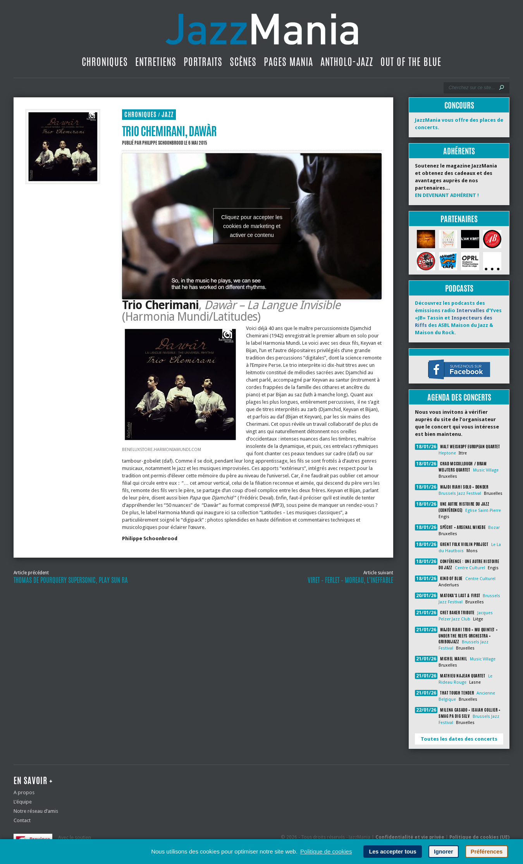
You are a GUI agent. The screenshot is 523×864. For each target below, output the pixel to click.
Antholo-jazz (346, 62)
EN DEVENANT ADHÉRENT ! (447, 195)
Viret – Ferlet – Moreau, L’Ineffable (350, 580)
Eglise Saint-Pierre (483, 510)
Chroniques (105, 62)
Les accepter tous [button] (392, 851)
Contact (22, 820)
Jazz (168, 114)
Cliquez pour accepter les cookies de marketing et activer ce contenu (251, 226)
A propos (24, 792)
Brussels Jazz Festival (460, 493)
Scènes (243, 62)
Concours (459, 105)
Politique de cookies (326, 851)
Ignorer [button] (443, 851)
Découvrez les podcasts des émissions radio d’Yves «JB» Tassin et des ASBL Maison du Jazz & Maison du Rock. (458, 317)
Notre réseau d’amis (36, 811)
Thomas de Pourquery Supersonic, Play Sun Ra (71, 580)
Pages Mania (288, 62)
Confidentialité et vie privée (409, 837)
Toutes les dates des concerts (459, 739)
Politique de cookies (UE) (479, 837)
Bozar (494, 527)
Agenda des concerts (459, 397)
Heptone (447, 453)
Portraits (203, 62)
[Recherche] (471, 87)
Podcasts (459, 288)
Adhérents (459, 151)
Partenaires (459, 219)
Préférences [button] (486, 851)
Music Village (486, 470)
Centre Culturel (470, 567)
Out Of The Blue (410, 62)
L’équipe (23, 802)
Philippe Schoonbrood (162, 142)
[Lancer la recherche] (501, 87)
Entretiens (155, 62)
